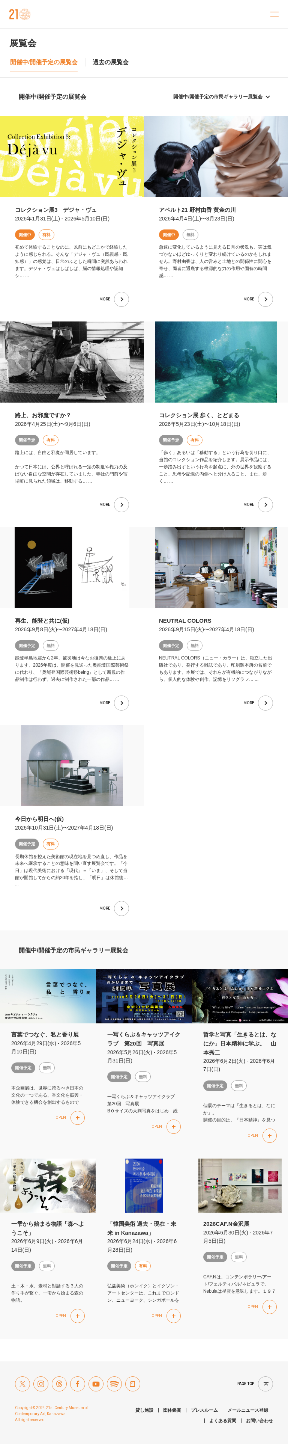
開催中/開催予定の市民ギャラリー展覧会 (217, 96)
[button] (70, 1118)
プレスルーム (204, 1410)
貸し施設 (144, 1410)
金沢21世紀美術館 (20, 14)
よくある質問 (222, 1420)
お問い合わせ (259, 1420)
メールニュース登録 (248, 1410)
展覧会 (22, 43)
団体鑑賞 (172, 1410)
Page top (245, 1384)
